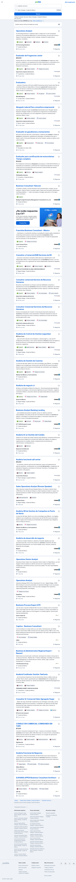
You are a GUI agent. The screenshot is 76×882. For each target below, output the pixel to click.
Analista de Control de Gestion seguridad (33, 334)
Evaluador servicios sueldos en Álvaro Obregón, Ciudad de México (37, 850)
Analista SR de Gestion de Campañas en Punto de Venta (35, 512)
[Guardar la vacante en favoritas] (58, 31)
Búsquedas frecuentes (21, 807)
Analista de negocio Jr (25, 385)
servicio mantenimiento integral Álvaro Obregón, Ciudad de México (20, 840)
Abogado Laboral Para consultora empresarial (35, 107)
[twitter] (69, 863)
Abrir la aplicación (70, 2)
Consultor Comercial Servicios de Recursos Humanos (34, 308)
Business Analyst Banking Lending (30, 410)
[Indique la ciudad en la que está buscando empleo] (38, 10)
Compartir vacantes (36, 867)
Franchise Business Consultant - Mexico (33, 230)
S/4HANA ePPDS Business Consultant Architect (36, 778)
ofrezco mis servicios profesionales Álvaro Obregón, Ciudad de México (21, 832)
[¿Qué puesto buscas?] (38, 6)
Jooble (11, 878)
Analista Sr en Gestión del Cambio (30, 435)
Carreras (20, 869)
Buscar (38, 14)
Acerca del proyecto (23, 865)
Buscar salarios (48, 875)
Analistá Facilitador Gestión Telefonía (32, 674)
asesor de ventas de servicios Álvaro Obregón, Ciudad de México (21, 850)
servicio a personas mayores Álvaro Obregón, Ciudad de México (20, 819)
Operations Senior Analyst (27, 559)
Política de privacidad (49, 871)
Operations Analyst (24, 31)
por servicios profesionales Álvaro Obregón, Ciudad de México (20, 845)
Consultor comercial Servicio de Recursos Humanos (33, 281)
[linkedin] (73, 863)
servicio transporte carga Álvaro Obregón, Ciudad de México (20, 814)
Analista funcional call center (28, 459)
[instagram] (65, 863)
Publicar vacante (35, 865)
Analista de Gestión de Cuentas (29, 361)
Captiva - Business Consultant (28, 626)
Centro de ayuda (22, 867)
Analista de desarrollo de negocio (30, 538)
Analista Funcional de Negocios (29, 753)
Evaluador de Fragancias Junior (29, 55)
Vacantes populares (50, 813)
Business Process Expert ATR (28, 605)
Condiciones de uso (49, 869)
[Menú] (2, 2)
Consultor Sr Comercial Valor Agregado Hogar (35, 699)
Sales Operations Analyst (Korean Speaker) (34, 486)
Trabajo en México (48, 867)
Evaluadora (20, 82)
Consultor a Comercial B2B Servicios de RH (34, 255)
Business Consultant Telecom (28, 186)
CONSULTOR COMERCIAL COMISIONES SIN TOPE (34, 725)
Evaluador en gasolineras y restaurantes (33, 132)
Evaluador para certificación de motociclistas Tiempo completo (35, 157)
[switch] (59, 24)
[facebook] (61, 863)
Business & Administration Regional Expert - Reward (34, 652)
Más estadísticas (38, 21)
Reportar (56, 49)
